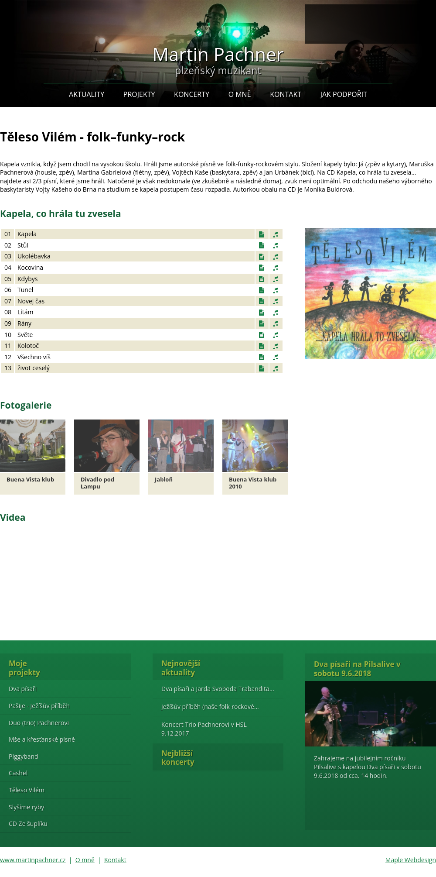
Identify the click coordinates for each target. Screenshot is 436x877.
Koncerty (191, 94)
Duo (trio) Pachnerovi (39, 723)
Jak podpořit (343, 94)
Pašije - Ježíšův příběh (39, 706)
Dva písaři (23, 688)
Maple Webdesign (410, 860)
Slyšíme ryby (26, 807)
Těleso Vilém (26, 790)
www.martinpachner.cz (33, 860)
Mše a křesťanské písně (42, 739)
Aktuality (86, 94)
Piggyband (23, 756)
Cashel (18, 773)
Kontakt (285, 94)
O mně (239, 94)
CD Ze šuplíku (28, 823)
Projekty (139, 94)
